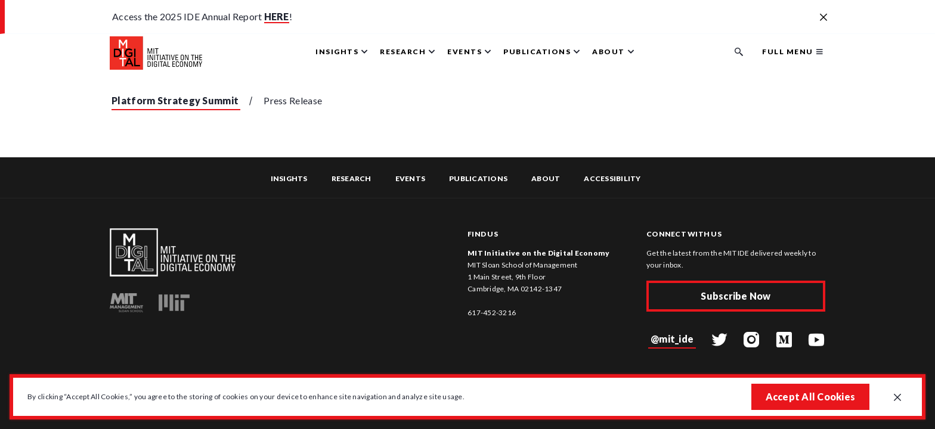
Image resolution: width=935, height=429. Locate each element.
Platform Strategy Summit (175, 100)
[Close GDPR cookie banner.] (897, 398)
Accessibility (612, 178)
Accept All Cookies (811, 396)
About (545, 178)
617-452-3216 (492, 312)
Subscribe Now (735, 295)
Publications (478, 178)
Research (351, 178)
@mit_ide (672, 338)
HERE (276, 16)
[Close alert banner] (823, 18)
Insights (289, 178)
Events (410, 178)
